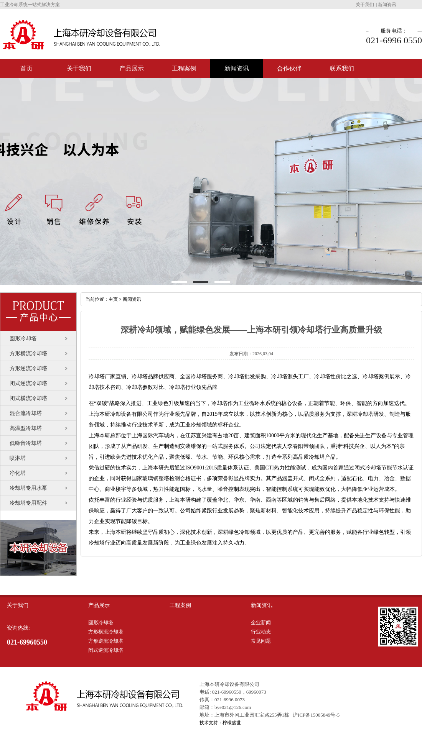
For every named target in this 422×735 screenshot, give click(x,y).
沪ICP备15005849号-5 (316, 715)
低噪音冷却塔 (26, 443)
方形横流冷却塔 (28, 353)
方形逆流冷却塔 (28, 368)
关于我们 (365, 4)
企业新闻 (261, 622)
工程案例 (184, 68)
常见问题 (261, 641)
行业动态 (261, 632)
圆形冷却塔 (23, 338)
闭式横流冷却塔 (28, 398)
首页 (26, 68)
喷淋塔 (18, 458)
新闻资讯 (387, 4)
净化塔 (18, 473)
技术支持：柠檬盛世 (220, 722)
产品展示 (131, 68)
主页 (113, 299)
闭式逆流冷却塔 (28, 383)
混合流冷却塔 (26, 413)
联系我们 (342, 68)
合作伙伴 (289, 68)
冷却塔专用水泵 (28, 488)
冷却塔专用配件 (28, 503)
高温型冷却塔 (26, 428)
